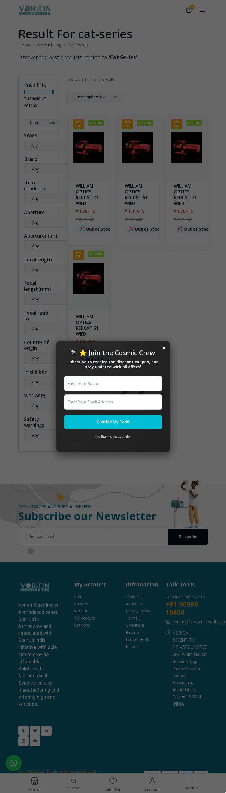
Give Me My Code (113, 422)
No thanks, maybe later (113, 436)
